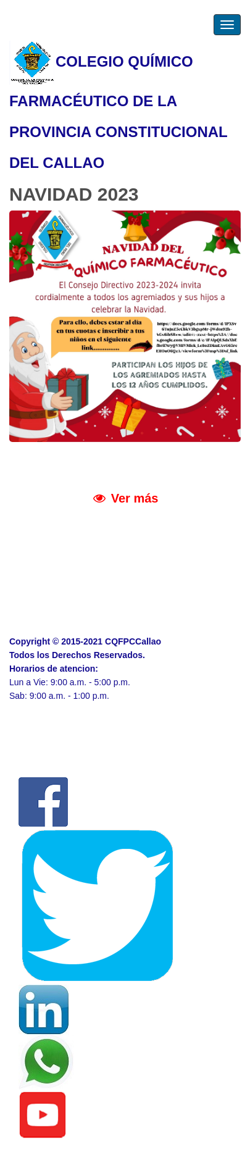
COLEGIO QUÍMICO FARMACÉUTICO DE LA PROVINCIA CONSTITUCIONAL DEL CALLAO (118, 105)
